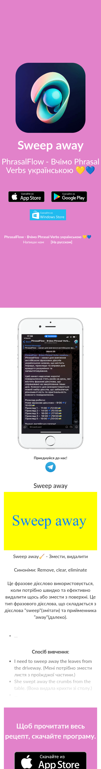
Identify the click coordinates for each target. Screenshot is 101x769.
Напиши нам (33, 242)
